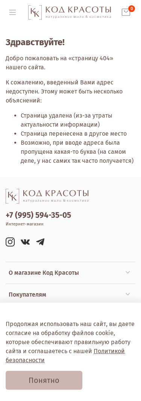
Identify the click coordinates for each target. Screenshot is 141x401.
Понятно (44, 380)
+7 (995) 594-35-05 (38, 215)
